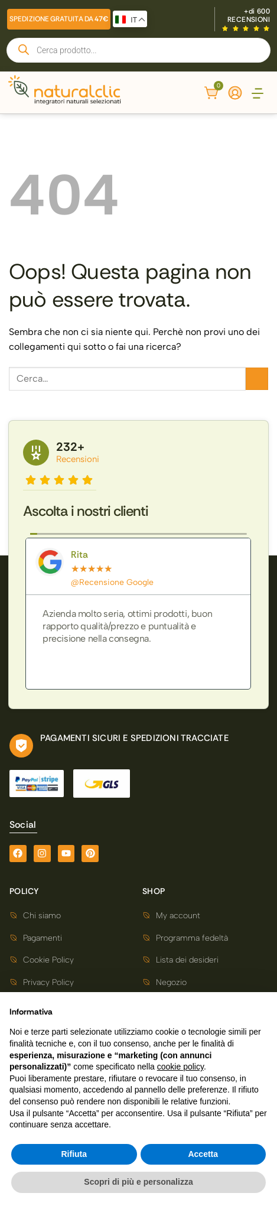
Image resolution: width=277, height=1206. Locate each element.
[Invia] (257, 379)
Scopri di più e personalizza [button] (138, 1182)
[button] (257, 94)
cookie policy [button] (180, 1066)
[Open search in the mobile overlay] (138, 50)
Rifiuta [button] (74, 1154)
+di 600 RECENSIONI (248, 15)
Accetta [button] (203, 1154)
